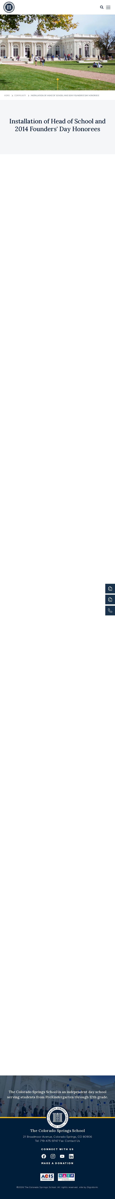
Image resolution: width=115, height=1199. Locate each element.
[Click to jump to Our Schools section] (58, 84)
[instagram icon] (53, 1156)
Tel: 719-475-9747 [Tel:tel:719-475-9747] (47, 1140)
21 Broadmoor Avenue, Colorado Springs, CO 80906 (57, 1136)
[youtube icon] (62, 1156)
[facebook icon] (44, 1156)
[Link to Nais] (66, 1177)
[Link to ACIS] (47, 1177)
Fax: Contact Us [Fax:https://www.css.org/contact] (69, 1140)
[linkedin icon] (71, 1156)
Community (20, 95)
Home (7, 95)
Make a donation (57, 1163)
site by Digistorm (88, 1187)
